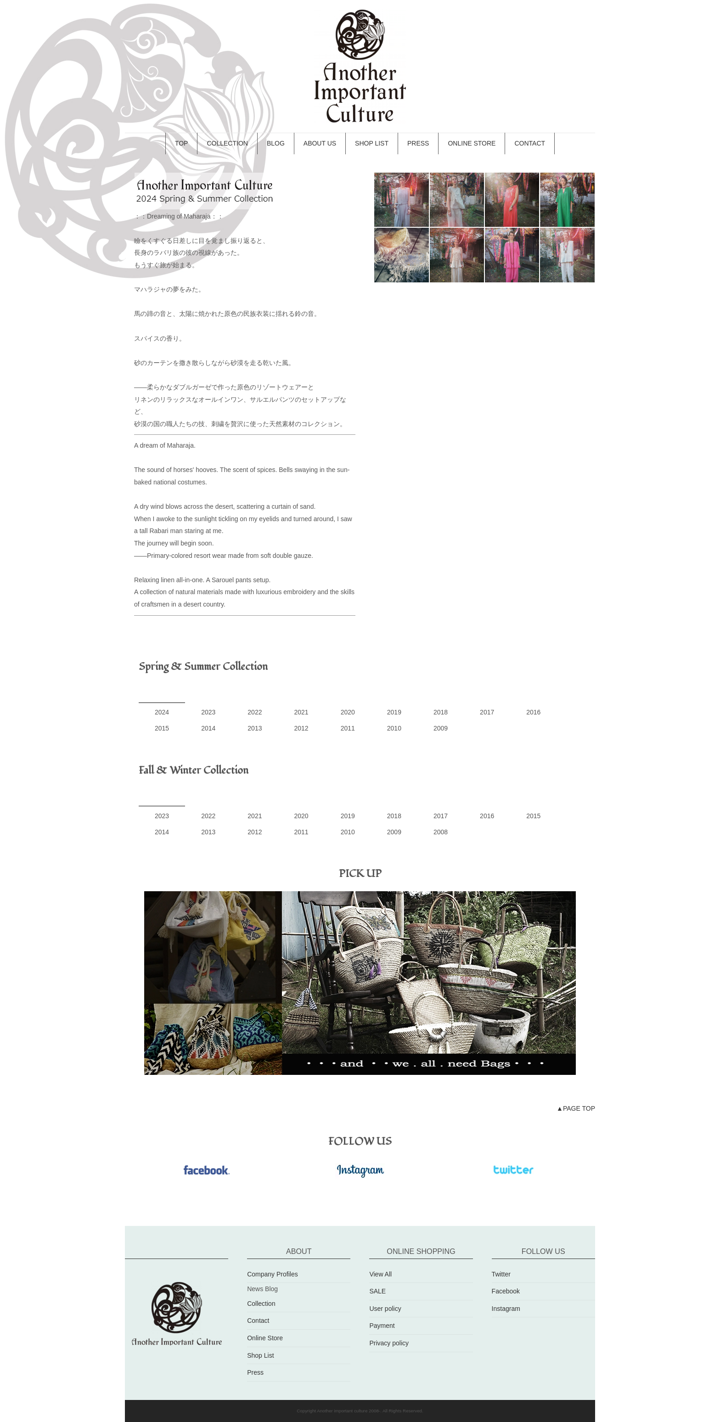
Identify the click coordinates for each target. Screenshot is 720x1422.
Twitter (501, 1274)
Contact (258, 1320)
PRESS (418, 143)
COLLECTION (227, 143)
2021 (301, 712)
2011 (348, 728)
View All (380, 1274)
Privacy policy (389, 1343)
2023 (208, 712)
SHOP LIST (371, 143)
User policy (385, 1308)
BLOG (276, 143)
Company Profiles (272, 1274)
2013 (255, 728)
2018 (440, 712)
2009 (440, 728)
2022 (255, 712)
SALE (377, 1291)
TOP (181, 143)
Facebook (506, 1291)
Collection (261, 1303)
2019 (394, 712)
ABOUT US (320, 143)
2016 (533, 712)
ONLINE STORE (471, 143)
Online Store (265, 1338)
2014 (208, 728)
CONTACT (529, 143)
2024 (162, 712)
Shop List (260, 1355)
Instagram (506, 1308)
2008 (440, 832)
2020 (348, 712)
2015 (162, 728)
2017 (487, 712)
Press (255, 1372)
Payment (381, 1325)
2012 (301, 728)
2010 (394, 728)
